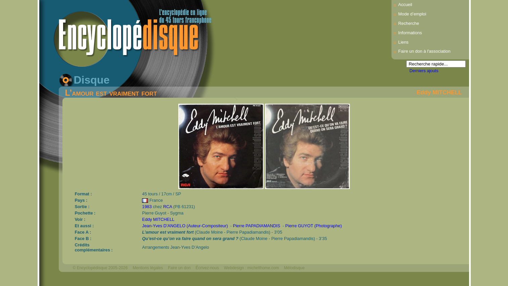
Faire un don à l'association (424, 51)
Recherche (408, 23)
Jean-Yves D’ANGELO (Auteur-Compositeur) (185, 225)
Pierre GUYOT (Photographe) (313, 225)
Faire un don (179, 268)
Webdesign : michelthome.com (251, 268)
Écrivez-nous (207, 268)
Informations (410, 32)
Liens (403, 42)
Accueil (405, 4)
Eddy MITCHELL (439, 92)
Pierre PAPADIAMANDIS (256, 225)
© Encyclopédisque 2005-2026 (100, 268)
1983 (146, 206)
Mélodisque (294, 268)
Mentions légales (148, 268)
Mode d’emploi (412, 13)
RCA (167, 206)
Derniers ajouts (424, 70)
